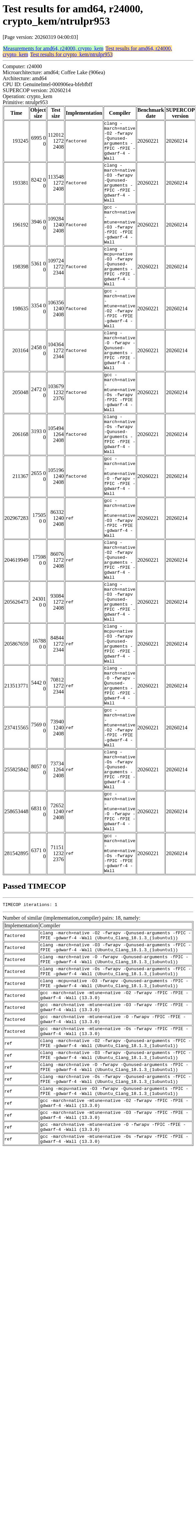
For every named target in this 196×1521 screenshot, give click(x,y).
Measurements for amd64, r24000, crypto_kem (53, 48)
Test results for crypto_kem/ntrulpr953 (71, 54)
